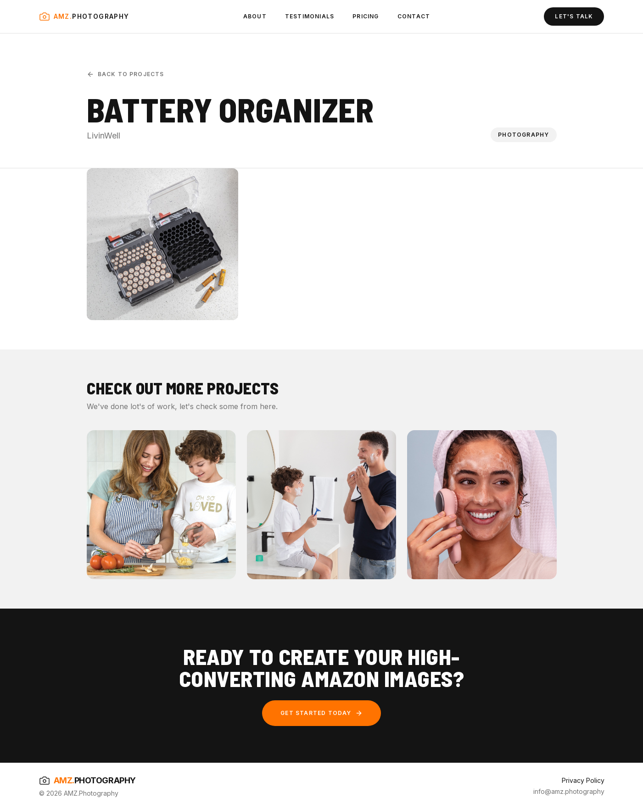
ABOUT (255, 16)
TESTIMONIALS (309, 16)
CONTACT (413, 16)
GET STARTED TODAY (321, 713)
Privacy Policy (583, 780)
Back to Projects (125, 74)
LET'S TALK (574, 16)
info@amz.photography (568, 791)
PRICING (365, 16)
